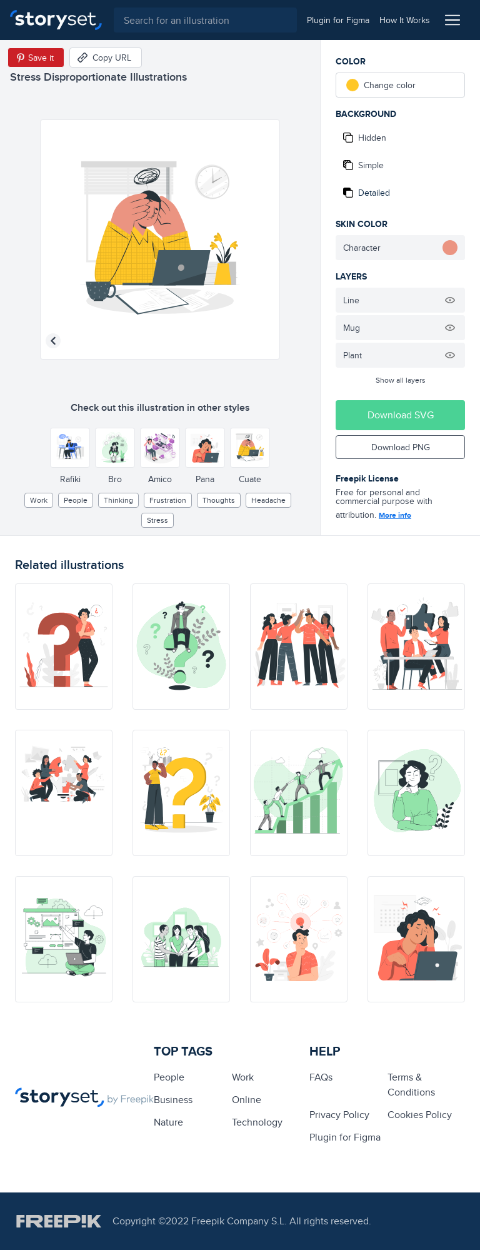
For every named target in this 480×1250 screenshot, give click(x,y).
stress (157, 520)
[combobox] (204, 20)
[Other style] (70, 448)
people (76, 500)
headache (268, 500)
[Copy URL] (105, 58)
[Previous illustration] (53, 340)
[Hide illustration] (450, 300)
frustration (167, 500)
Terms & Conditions (411, 1084)
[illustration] (63, 646)
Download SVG (401, 415)
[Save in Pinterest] (36, 58)
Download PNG (400, 447)
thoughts (218, 500)
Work (39, 500)
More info (395, 515)
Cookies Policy (420, 1114)
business (173, 1099)
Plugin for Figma (345, 1137)
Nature (168, 1122)
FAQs (320, 1077)
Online (246, 1099)
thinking (118, 500)
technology (257, 1122)
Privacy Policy (339, 1114)
